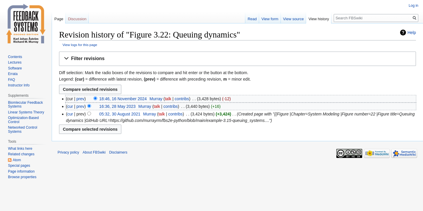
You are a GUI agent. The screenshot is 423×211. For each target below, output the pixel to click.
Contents (15, 57)
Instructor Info (18, 85)
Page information (21, 171)
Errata (13, 74)
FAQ (11, 80)
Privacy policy (68, 152)
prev (80, 98)
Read (252, 19)
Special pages (19, 166)
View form (269, 19)
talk (168, 98)
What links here (20, 149)
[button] (237, 58)
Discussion (77, 19)
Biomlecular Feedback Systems (25, 105)
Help (411, 32)
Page (58, 19)
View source (293, 19)
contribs (181, 98)
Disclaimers (118, 152)
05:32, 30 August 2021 (119, 114)
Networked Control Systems (22, 129)
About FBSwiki (94, 152)
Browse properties (22, 177)
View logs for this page (80, 45)
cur (70, 106)
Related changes (21, 154)
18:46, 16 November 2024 (123, 98)
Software (15, 68)
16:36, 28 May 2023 (117, 106)
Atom (17, 160)
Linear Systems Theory (26, 112)
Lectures (14, 62)
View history (318, 19)
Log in (413, 6)
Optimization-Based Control (23, 120)
